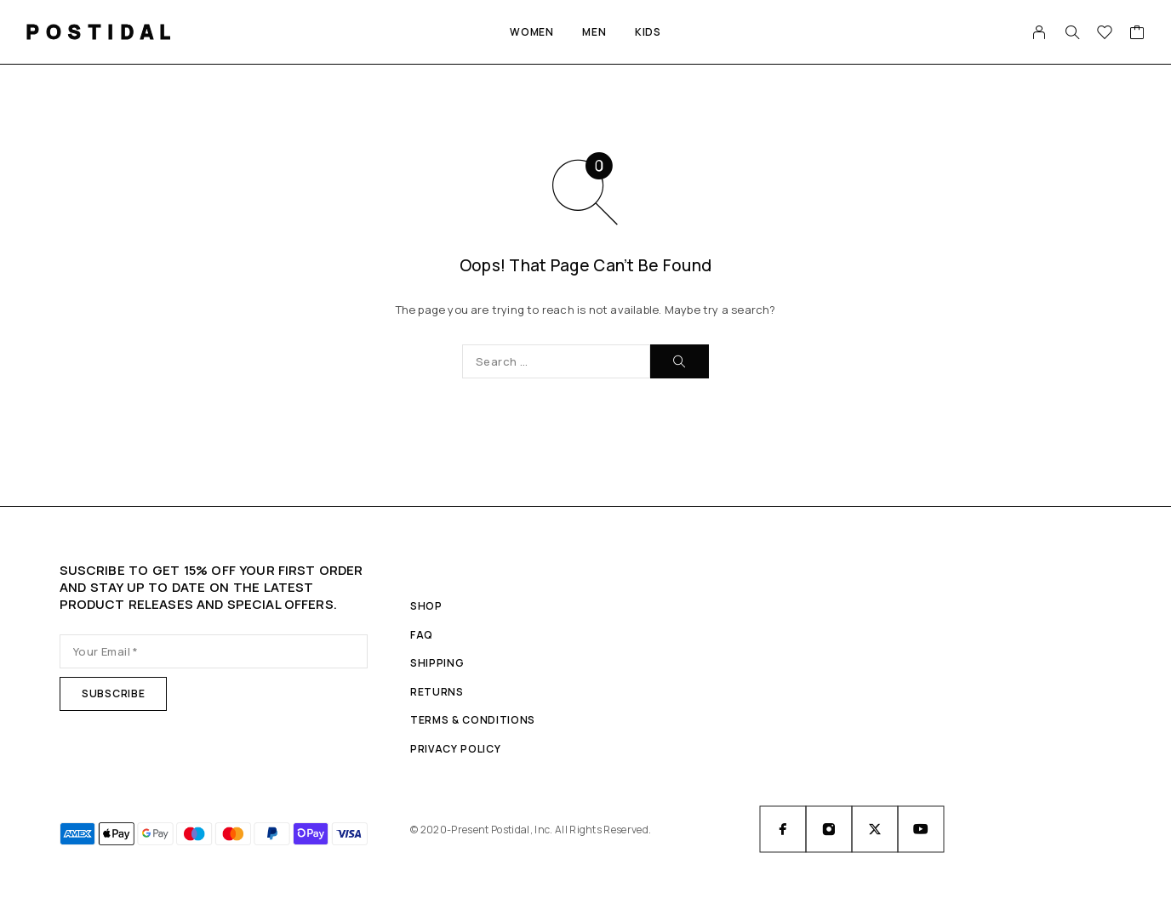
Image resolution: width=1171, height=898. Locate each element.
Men (594, 32)
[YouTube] (921, 829)
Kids (647, 32)
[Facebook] (783, 829)
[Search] (1072, 32)
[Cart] (1137, 34)
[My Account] (1039, 32)
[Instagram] (829, 829)
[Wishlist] (1105, 34)
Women (531, 32)
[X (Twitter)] (875, 829)
